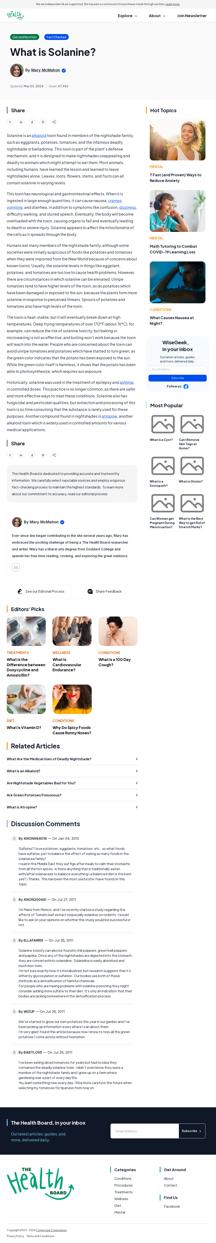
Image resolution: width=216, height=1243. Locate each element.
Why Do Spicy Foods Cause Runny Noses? (72, 730)
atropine (109, 416)
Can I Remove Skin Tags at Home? (189, 444)
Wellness (61, 652)
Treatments (18, 652)
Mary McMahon (45, 70)
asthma (126, 382)
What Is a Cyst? (161, 440)
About (169, 1178)
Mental (156, 166)
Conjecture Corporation (51, 1230)
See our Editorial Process (40, 591)
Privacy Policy (15, 1236)
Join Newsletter (192, 15)
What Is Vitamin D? (24, 727)
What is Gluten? (191, 481)
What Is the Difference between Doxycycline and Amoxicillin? (26, 667)
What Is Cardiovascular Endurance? (67, 664)
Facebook (172, 1206)
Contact (170, 1185)
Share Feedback (104, 591)
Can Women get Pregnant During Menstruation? (162, 523)
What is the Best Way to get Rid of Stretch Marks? (192, 523)
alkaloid (39, 135)
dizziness (127, 207)
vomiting (15, 207)
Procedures (123, 1185)
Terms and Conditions (40, 1236)
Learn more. (173, 4)
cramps (115, 200)
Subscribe (177, 378)
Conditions (109, 652)
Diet (10, 720)
